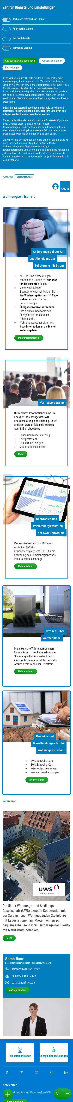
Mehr (21, 454)
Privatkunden (7, 177)
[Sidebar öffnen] (8, 1094)
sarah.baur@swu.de (23, 982)
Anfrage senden (17, 990)
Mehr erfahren (25, 566)
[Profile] (55, 186)
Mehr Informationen (29, 337)
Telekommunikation (21, 1052)
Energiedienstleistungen (55, 1052)
